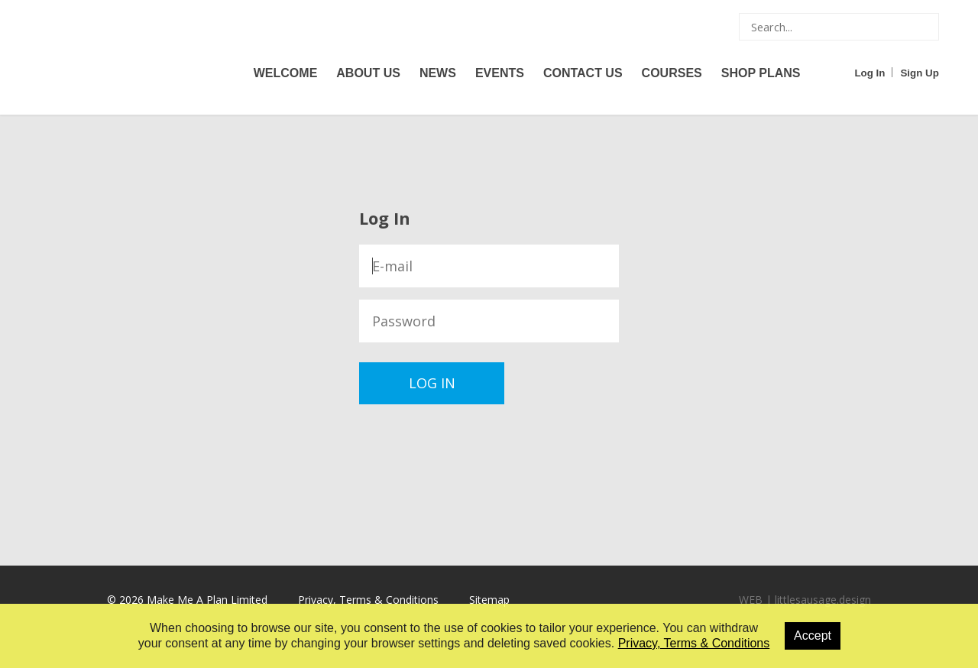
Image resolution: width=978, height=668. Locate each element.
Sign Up (919, 73)
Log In (869, 73)
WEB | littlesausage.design (805, 599)
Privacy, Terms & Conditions (368, 599)
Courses (672, 72)
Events (499, 72)
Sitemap (489, 599)
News (437, 72)
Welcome (286, 72)
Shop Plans (761, 72)
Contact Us (583, 72)
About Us (368, 72)
